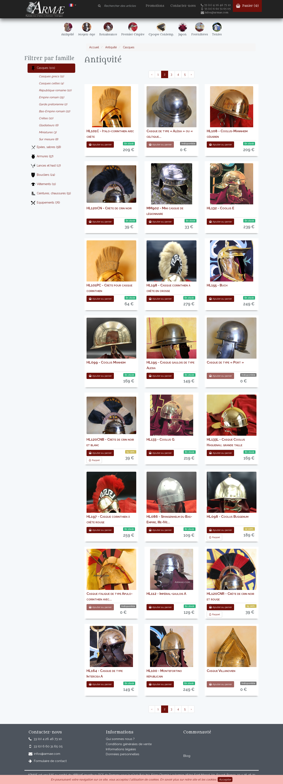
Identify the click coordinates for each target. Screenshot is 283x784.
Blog (186, 756)
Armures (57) (42, 156)
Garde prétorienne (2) (53, 104)
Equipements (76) (45, 202)
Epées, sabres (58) (46, 147)
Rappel (94, 460)
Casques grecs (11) (51, 76)
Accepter (225, 779)
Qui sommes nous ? (120, 739)
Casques (128, 47)
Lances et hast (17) (46, 165)
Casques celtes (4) (51, 83)
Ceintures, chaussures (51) (51, 193)
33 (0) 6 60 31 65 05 (216, 8)
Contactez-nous (183, 6)
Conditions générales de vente (129, 744)
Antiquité (110, 47)
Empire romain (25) (51, 97)
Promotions (155, 6)
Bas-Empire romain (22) (54, 111)
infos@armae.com (214, 12)
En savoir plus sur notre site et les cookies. (188, 779)
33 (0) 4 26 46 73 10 (216, 5)
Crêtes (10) (46, 118)
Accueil (94, 47)
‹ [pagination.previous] (151, 74)
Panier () (247, 6)
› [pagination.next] (191, 74)
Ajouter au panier (100, 144)
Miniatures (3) (48, 132)
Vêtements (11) (43, 184)
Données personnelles (122, 754)
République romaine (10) (55, 90)
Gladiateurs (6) (48, 125)
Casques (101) (43, 68)
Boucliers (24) (43, 175)
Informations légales (121, 749)
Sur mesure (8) (48, 139)
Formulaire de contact (50, 761)
